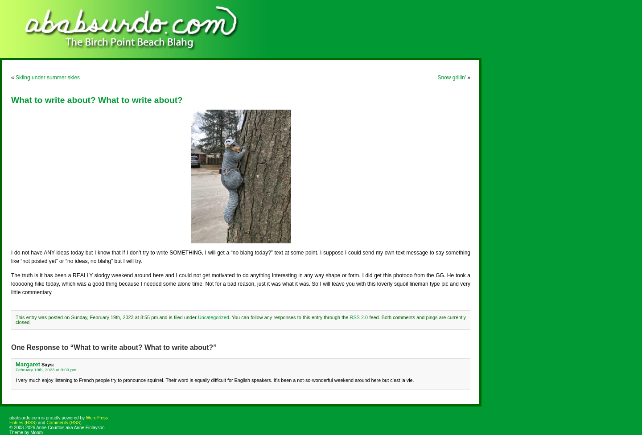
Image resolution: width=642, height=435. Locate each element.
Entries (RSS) (23, 422)
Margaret (28, 364)
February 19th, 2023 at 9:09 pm (46, 369)
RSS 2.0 (359, 317)
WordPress (97, 417)
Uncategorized (213, 317)
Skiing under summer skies (48, 77)
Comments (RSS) (63, 422)
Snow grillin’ (451, 77)
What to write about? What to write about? (97, 100)
